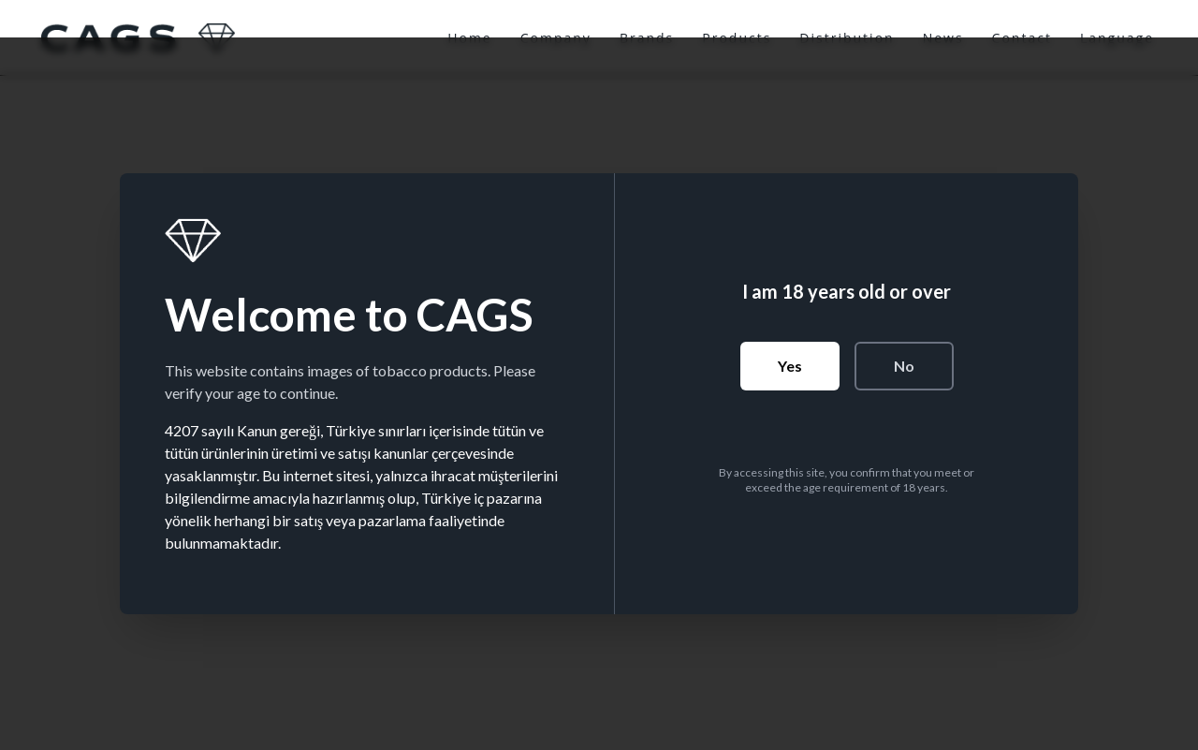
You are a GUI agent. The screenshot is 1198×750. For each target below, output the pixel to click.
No (904, 366)
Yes (790, 366)
